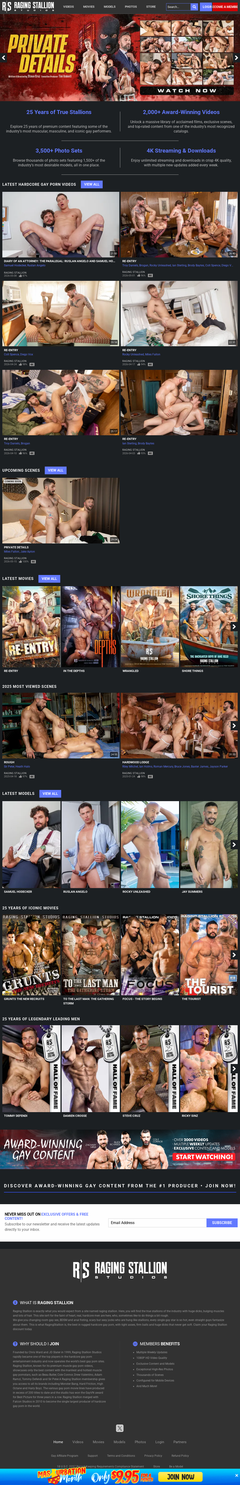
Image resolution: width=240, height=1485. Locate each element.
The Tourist (191, 999)
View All (91, 184)
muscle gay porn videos (78, 1365)
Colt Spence (212, 265)
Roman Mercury (163, 766)
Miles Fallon (152, 354)
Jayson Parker (219, 766)
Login (207, 7)
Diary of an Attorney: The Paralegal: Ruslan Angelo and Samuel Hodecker (64, 261)
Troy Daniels (130, 265)
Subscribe (222, 1223)
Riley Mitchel (130, 766)
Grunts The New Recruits (24, 999)
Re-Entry (129, 261)
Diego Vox (227, 265)
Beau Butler (49, 1374)
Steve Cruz (131, 1115)
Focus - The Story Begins (142, 999)
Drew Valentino (83, 1374)
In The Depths (74, 671)
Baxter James (199, 766)
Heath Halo (22, 766)
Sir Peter (9, 766)
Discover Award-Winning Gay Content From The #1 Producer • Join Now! (120, 1186)
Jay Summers (192, 891)
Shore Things (192, 671)
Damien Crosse (75, 1115)
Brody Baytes (196, 265)
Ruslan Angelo (36, 265)
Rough (9, 762)
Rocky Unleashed (160, 265)
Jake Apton (27, 551)
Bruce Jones (182, 766)
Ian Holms (145, 766)
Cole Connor (65, 1374)
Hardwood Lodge (135, 762)
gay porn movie (68, 1388)
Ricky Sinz (190, 1115)
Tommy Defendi (15, 1115)
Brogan (143, 265)
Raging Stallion (15, 272)
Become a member (225, 7)
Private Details (16, 547)
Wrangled (131, 671)
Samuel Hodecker (15, 265)
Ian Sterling (179, 265)
